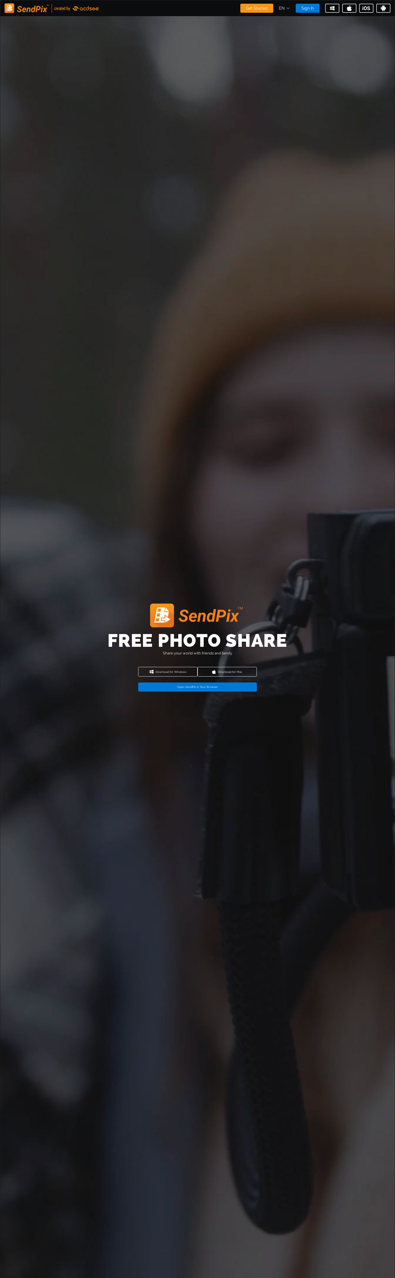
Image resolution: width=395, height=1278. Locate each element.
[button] (284, 8)
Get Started (257, 8)
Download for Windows (168, 672)
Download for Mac (227, 672)
